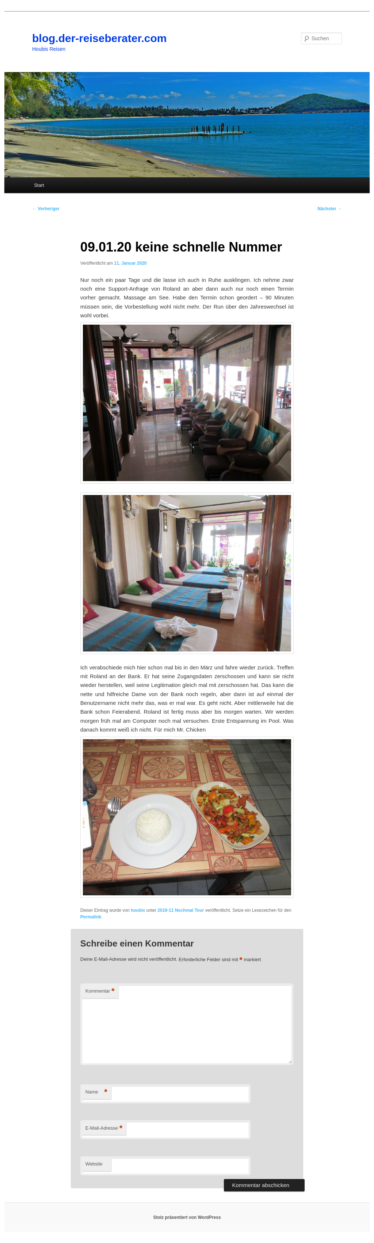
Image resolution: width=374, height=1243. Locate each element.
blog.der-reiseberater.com (99, 38)
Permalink (90, 916)
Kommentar (100, 991)
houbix (138, 910)
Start (39, 185)
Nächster (329, 208)
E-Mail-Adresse (103, 1128)
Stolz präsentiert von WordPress (187, 1217)
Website (94, 1164)
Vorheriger (46, 208)
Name (96, 1092)
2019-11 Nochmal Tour (180, 910)
